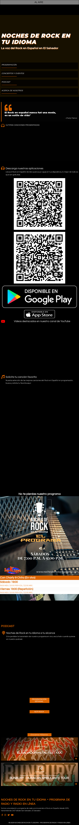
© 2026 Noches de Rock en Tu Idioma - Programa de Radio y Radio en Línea (39, 822)
